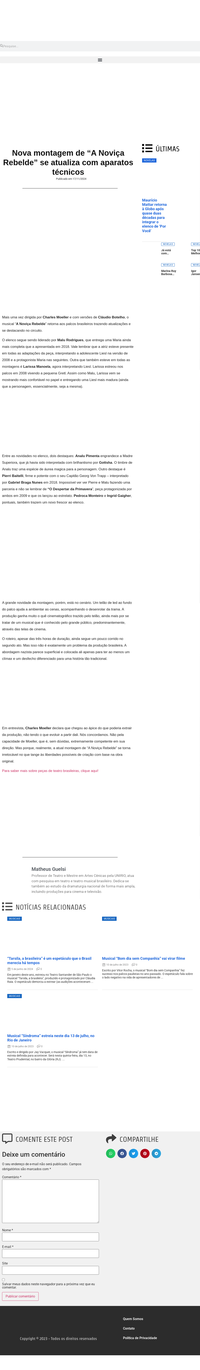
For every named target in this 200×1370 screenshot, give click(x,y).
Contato (129, 1328)
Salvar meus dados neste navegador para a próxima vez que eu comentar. (48, 1286)
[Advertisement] (100, 105)
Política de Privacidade (140, 1338)
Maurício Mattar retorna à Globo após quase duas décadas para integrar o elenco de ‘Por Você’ (154, 215)
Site (5, 1263)
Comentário (11, 1177)
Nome (7, 1230)
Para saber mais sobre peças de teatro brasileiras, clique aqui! (50, 771)
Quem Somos (133, 1319)
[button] (100, 59)
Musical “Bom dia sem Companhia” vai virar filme (143, 958)
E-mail (7, 1247)
